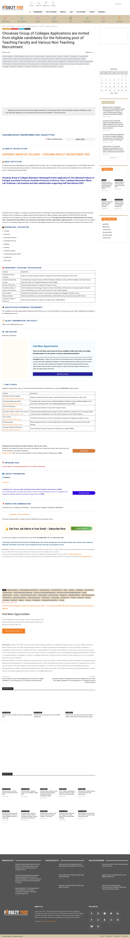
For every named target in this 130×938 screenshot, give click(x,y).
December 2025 (107, 232)
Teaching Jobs (35, 66)
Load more (113, 157)
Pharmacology (54, 64)
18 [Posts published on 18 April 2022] (106, 87)
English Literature (7, 61)
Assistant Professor (40, 56)
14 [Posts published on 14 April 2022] (118, 83)
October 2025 (106, 238)
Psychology (6, 66)
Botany (60, 56)
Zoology (61, 66)
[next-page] (6, 720)
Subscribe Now (81, 528)
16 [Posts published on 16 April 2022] (126, 83)
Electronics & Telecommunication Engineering (68, 58)
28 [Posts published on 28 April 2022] (118, 90)
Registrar (20, 66)
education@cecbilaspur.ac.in (11, 419)
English (83, 58)
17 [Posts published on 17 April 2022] (101, 87)
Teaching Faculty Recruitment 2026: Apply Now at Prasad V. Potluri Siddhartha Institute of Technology (9, 816)
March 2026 (106, 227)
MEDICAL (21, 29)
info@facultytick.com (74, 554)
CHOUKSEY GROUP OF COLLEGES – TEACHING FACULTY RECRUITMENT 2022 (46, 154)
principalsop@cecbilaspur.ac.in (12, 409)
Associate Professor (52, 56)
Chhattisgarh (73, 56)
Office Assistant (7, 64)
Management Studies (73, 61)
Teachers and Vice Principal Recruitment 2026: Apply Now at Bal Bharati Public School (107, 185)
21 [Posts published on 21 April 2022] (118, 87)
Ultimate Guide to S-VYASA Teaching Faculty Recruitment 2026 (9, 792)
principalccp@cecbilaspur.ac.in (12, 430)
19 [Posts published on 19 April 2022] (110, 87)
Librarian (16, 61)
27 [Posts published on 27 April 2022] (114, 90)
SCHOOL (104, 180)
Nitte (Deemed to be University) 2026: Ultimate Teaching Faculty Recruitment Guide (86, 815)
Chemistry (66, 56)
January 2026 (107, 229)
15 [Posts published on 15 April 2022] (122, 83)
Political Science (64, 64)
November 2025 (107, 235)
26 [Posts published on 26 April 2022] (110, 90)
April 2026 (105, 224)
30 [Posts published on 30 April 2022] (126, 90)
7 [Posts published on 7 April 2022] (118, 80)
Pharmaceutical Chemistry (19, 64)
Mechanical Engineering (86, 61)
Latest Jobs (84, 451)
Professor (86, 64)
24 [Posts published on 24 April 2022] (101, 90)
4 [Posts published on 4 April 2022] (105, 80)
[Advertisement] (48, 92)
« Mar (111, 93)
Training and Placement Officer (49, 66)
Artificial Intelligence (8, 56)
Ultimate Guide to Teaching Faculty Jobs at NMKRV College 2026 (29, 792)
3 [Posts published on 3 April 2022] (101, 80)
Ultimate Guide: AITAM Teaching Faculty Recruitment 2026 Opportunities (86, 792)
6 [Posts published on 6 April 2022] (114, 80)
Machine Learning (52, 61)
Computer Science (7, 58)
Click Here (5, 482)
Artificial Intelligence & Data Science (24, 56)
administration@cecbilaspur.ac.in (13, 398)
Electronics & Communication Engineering (44, 58)
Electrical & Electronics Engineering (23, 58)
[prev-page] (3, 720)
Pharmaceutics (45, 64)
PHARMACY (27, 29)
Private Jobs (79, 64)
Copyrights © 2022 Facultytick (20, 514)
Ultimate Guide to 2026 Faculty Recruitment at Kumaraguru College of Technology (48, 815)
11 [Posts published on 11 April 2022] (106, 83)
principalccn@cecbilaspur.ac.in (12, 424)
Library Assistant (42, 61)
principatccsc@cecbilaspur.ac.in (12, 414)
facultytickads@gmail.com (49, 921)
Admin (87, 52)
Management (62, 61)
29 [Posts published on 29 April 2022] (122, 90)
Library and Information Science (28, 61)
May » (116, 93)
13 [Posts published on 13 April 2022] (114, 83)
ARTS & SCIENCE (11, 26)
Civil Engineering (83, 56)
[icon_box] (31, 4)
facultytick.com (38, 359)
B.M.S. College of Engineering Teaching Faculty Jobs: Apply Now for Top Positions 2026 (67, 792)
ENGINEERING (14, 29)
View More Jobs (84, 493)
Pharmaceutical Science (34, 64)
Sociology (27, 66)
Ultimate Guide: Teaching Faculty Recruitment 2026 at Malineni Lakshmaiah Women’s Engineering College (48, 793)
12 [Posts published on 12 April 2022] (110, 83)
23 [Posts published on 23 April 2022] (126, 87)
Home (3, 26)
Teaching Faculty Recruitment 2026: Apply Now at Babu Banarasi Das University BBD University (66, 816)
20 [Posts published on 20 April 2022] (114, 87)
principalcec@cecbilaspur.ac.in (12, 404)
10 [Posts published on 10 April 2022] (101, 83)
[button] (118, 4)
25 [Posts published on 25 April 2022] (106, 90)
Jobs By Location (62, 374)
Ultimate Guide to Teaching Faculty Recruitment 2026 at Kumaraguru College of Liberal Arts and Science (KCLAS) (29, 816)
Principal (72, 64)
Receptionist (13, 66)
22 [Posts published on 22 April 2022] (122, 87)
